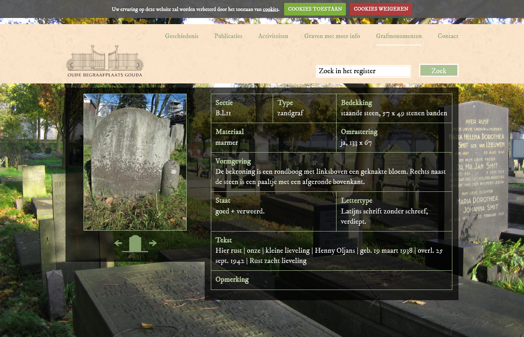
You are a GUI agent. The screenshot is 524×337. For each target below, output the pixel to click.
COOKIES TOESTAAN (315, 9)
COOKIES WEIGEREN (381, 9)
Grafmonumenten (399, 36)
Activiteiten (273, 36)
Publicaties (228, 36)
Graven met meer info (332, 36)
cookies (270, 9)
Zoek (439, 71)
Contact (448, 36)
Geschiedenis (182, 36)
